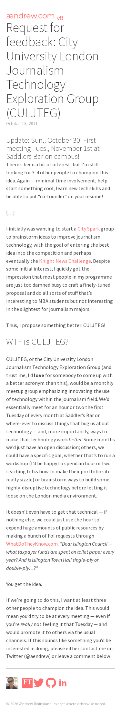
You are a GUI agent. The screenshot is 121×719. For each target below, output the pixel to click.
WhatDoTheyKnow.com (32, 543)
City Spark (88, 228)
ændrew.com (34, 15)
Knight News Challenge (65, 261)
